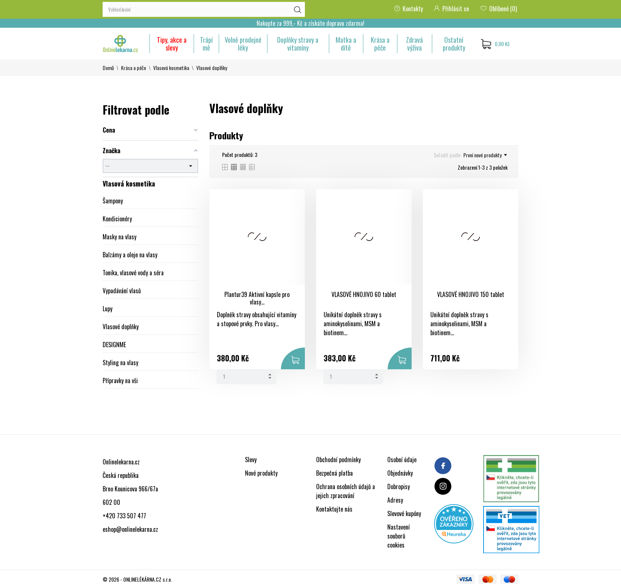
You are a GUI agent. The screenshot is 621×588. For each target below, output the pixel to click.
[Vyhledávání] (203, 9)
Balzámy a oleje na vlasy (130, 254)
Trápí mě (206, 43)
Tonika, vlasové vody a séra (133, 272)
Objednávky (400, 473)
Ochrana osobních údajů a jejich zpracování (345, 491)
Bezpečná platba (334, 473)
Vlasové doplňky (121, 326)
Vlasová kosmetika (129, 183)
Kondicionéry (117, 218)
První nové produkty (485, 155)
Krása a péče (380, 43)
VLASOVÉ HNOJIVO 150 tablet (470, 294)
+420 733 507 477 (124, 515)
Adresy (395, 499)
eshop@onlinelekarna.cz (130, 529)
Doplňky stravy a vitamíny (297, 43)
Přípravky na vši (120, 380)
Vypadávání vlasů (122, 290)
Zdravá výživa (414, 43)
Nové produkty (261, 473)
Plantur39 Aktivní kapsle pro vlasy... (257, 298)
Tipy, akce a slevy (172, 43)
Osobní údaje (401, 459)
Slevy (251, 459)
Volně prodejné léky (243, 43)
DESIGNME (114, 344)
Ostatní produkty (454, 43)
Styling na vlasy (120, 362)
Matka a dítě (346, 43)
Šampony (113, 200)
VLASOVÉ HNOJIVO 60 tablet (363, 294)
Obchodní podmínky (338, 459)
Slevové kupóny (404, 513)
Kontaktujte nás (334, 508)
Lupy (107, 308)
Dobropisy (398, 486)
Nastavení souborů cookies (398, 535)
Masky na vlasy (119, 236)
